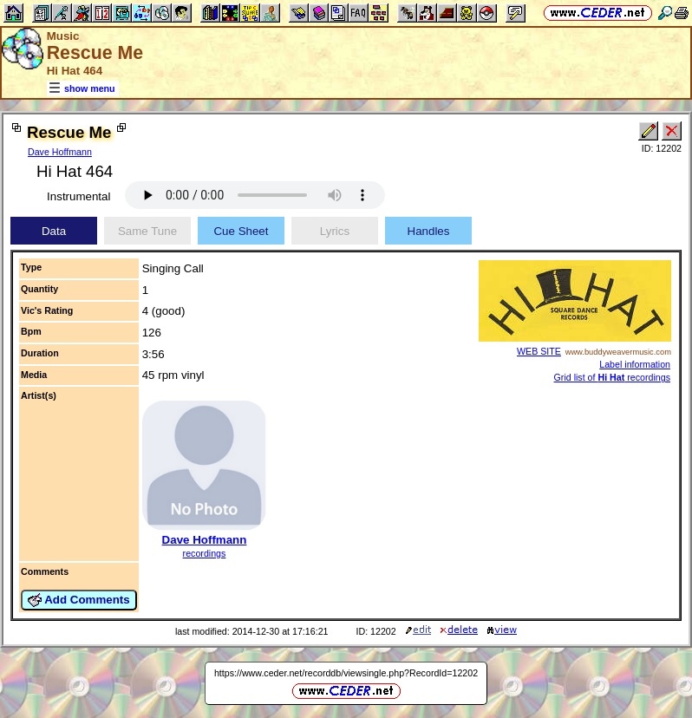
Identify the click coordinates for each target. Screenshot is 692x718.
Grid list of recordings (612, 377)
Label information (634, 364)
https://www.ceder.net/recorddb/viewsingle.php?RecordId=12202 (346, 673)
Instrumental (78, 196)
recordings (204, 553)
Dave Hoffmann (60, 152)
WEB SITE (539, 351)
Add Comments (79, 600)
